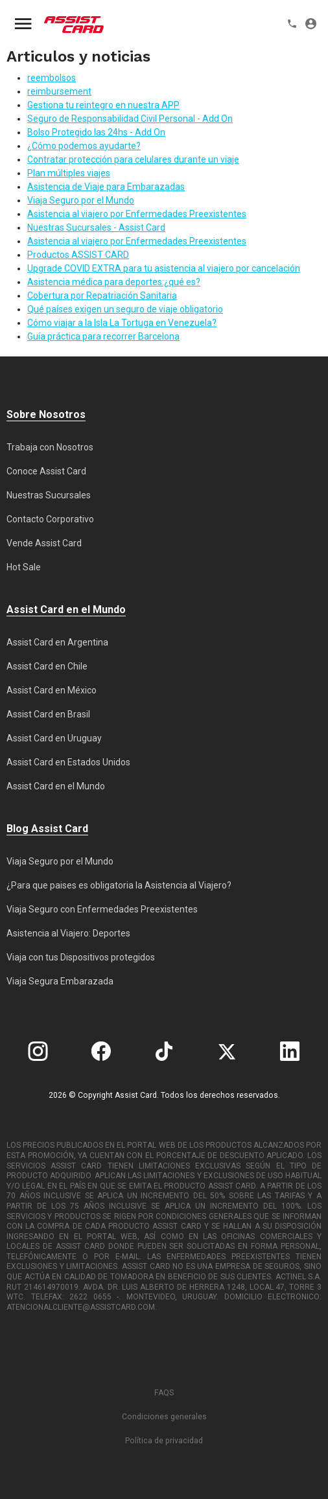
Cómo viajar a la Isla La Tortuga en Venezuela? (122, 323)
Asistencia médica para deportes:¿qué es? (113, 282)
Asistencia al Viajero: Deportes (68, 933)
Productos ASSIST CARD (78, 255)
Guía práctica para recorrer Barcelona (103, 336)
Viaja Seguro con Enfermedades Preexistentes (102, 909)
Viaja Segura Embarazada (59, 981)
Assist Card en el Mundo (55, 786)
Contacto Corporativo (50, 519)
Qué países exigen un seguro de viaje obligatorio (125, 309)
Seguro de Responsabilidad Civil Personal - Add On (130, 118)
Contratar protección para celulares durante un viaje (133, 159)
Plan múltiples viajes (68, 173)
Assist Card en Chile (47, 666)
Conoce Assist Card (46, 471)
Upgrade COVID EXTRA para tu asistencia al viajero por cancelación (163, 268)
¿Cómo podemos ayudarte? (84, 146)
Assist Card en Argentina (57, 642)
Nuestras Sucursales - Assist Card (96, 227)
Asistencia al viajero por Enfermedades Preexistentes (136, 214)
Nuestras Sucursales (48, 495)
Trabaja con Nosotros (49, 447)
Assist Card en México (51, 690)
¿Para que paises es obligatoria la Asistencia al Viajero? (118, 885)
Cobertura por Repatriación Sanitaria (102, 295)
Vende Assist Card (44, 543)
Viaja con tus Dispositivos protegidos (80, 957)
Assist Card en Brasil (48, 714)
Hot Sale (23, 567)
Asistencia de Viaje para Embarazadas (106, 186)
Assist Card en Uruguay (54, 738)
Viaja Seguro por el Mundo (80, 200)
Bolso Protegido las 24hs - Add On (96, 132)
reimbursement (59, 91)
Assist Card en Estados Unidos (68, 762)
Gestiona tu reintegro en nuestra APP (103, 105)
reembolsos (51, 78)
